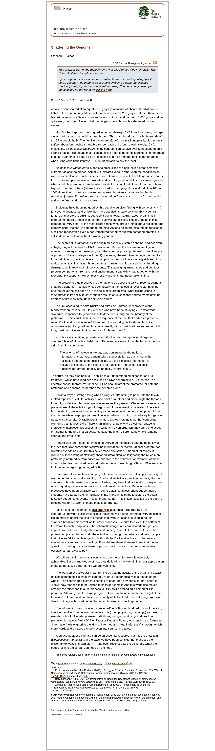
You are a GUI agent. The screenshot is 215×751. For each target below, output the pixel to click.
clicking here (104, 89)
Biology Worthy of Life (70, 29)
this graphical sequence (107, 509)
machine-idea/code (122, 663)
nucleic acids (99, 360)
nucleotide (66, 360)
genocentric (135, 337)
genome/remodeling (91, 663)
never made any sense (109, 451)
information (67, 356)
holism (107, 663)
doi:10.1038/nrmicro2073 (142, 681)
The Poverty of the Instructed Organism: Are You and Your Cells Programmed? (104, 700)
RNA (148, 463)
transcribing (124, 463)
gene (122, 403)
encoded (101, 455)
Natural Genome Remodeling (73, 697)
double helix (70, 140)
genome (109, 121)
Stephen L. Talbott (62, 56)
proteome (135, 251)
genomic (147, 176)
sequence (80, 360)
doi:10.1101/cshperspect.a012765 (69, 676)
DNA (127, 132)
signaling (137, 79)
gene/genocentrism (68, 663)
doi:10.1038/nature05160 (64, 690)
